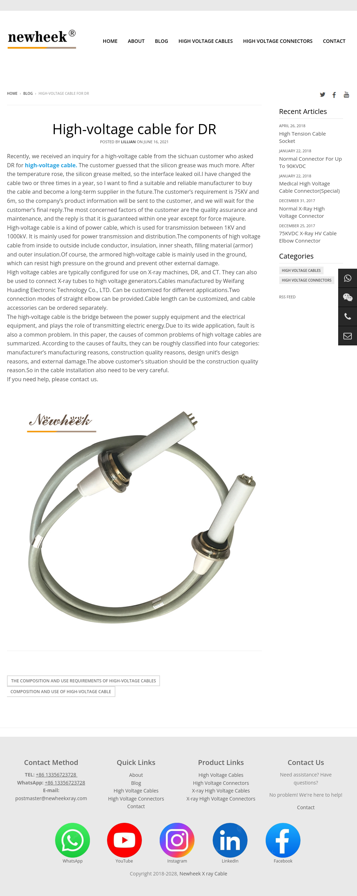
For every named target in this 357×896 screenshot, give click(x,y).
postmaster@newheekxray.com (51, 798)
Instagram (177, 843)
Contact (334, 41)
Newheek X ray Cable (203, 873)
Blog (161, 41)
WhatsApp (72, 843)
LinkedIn (230, 843)
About (136, 41)
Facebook (283, 843)
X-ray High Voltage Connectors (221, 798)
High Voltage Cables (205, 41)
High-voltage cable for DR (134, 128)
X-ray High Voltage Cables (221, 790)
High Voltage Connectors (277, 41)
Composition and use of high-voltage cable (60, 692)
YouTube (124, 843)
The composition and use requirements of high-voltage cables (83, 681)
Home (110, 41)
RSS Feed (287, 296)
